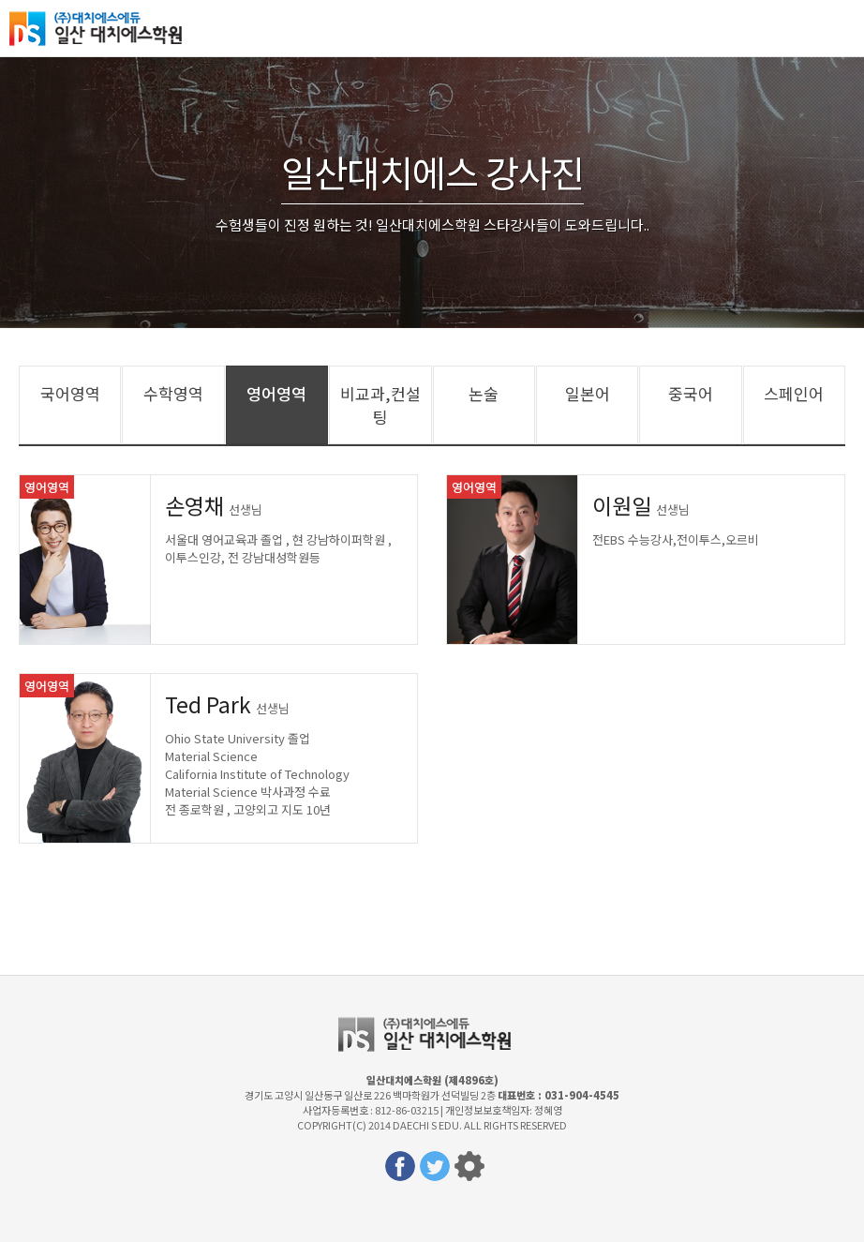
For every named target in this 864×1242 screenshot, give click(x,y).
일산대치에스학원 (103, 28)
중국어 (690, 393)
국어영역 (70, 393)
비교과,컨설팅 (380, 405)
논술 (484, 393)
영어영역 (276, 393)
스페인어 (794, 393)
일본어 (587, 393)
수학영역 (173, 393)
